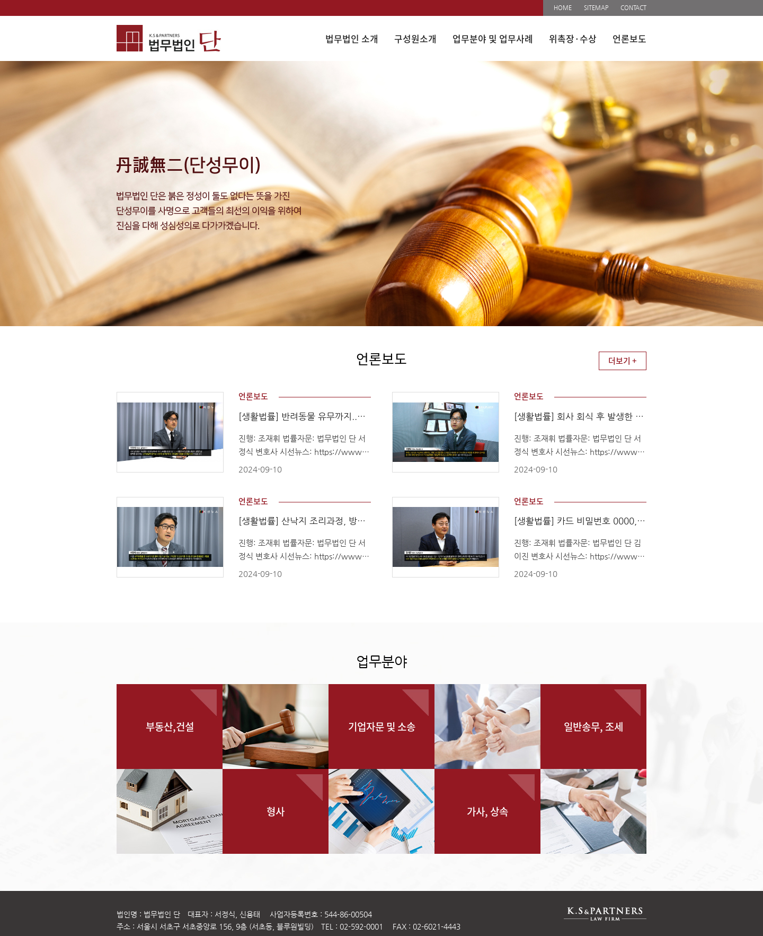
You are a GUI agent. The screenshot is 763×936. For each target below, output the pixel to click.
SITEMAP (596, 7)
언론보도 (629, 38)
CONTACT (633, 7)
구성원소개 (415, 38)
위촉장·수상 (573, 38)
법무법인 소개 (351, 38)
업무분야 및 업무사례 (493, 38)
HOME (563, 7)
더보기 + (622, 360)
